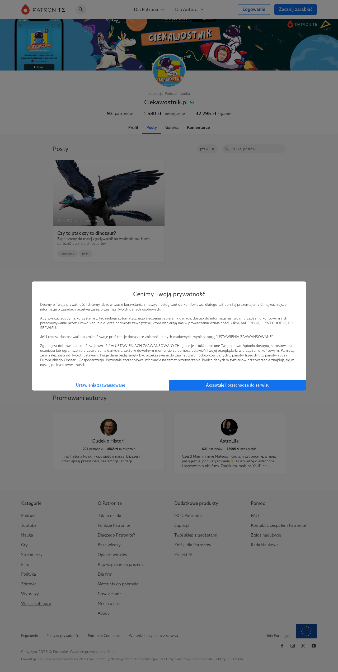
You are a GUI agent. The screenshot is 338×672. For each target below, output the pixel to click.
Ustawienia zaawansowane (100, 385)
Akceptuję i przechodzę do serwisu (238, 385)
